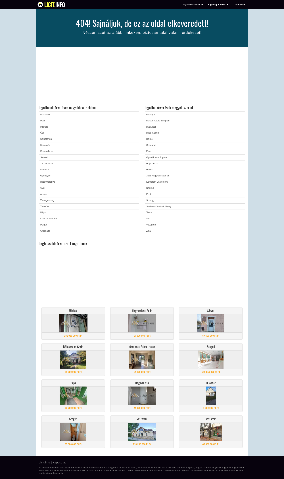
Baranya (150, 114)
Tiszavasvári (46, 163)
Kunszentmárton (48, 218)
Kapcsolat (59, 462)
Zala (148, 231)
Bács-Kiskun (152, 133)
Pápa (43, 212)
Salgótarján (46, 139)
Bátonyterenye (47, 182)
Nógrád (150, 188)
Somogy (150, 200)
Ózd (42, 133)
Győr (42, 188)
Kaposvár (45, 145)
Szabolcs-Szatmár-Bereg (159, 206)
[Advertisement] (142, 76)
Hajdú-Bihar (152, 163)
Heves (149, 169)
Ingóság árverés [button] (218, 4)
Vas (148, 218)
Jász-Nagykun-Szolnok (158, 175)
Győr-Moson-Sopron (156, 157)
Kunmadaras (46, 151)
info (54, 4)
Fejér (148, 151)
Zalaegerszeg (47, 200)
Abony (43, 194)
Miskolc (44, 127)
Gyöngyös (45, 175)
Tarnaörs (44, 206)
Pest (148, 194)
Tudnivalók (239, 4)
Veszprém (151, 224)
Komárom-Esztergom (157, 182)
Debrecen (45, 169)
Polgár (43, 224)
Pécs (42, 120)
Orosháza (45, 231)
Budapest (45, 114)
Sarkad (44, 157)
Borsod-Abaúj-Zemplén (158, 120)
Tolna (149, 212)
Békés (149, 139)
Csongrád (151, 145)
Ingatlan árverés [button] (193, 4)
